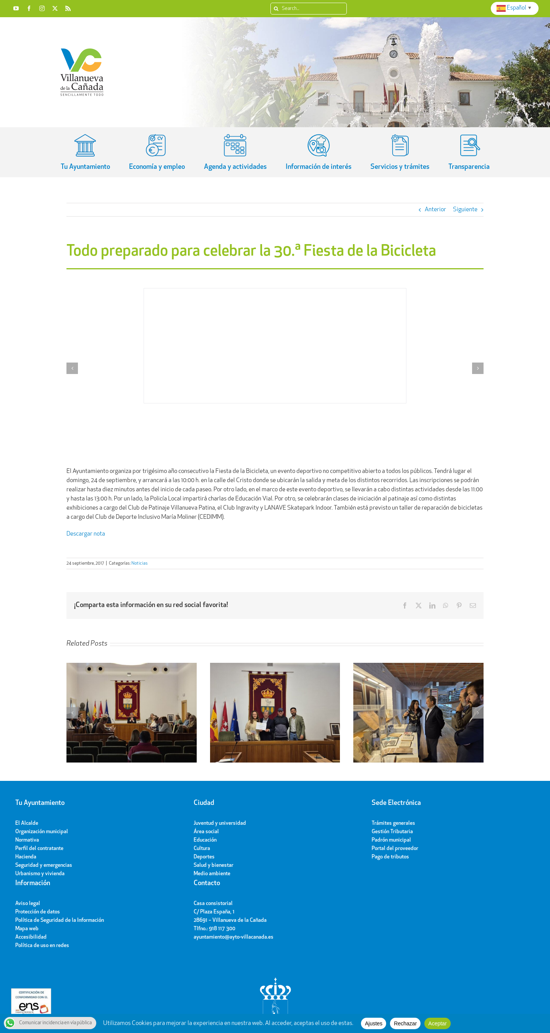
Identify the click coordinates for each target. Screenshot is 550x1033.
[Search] (276, 8)
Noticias (139, 563)
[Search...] (308, 8)
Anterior (435, 210)
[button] (72, 368)
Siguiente (465, 210)
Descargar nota (85, 534)
